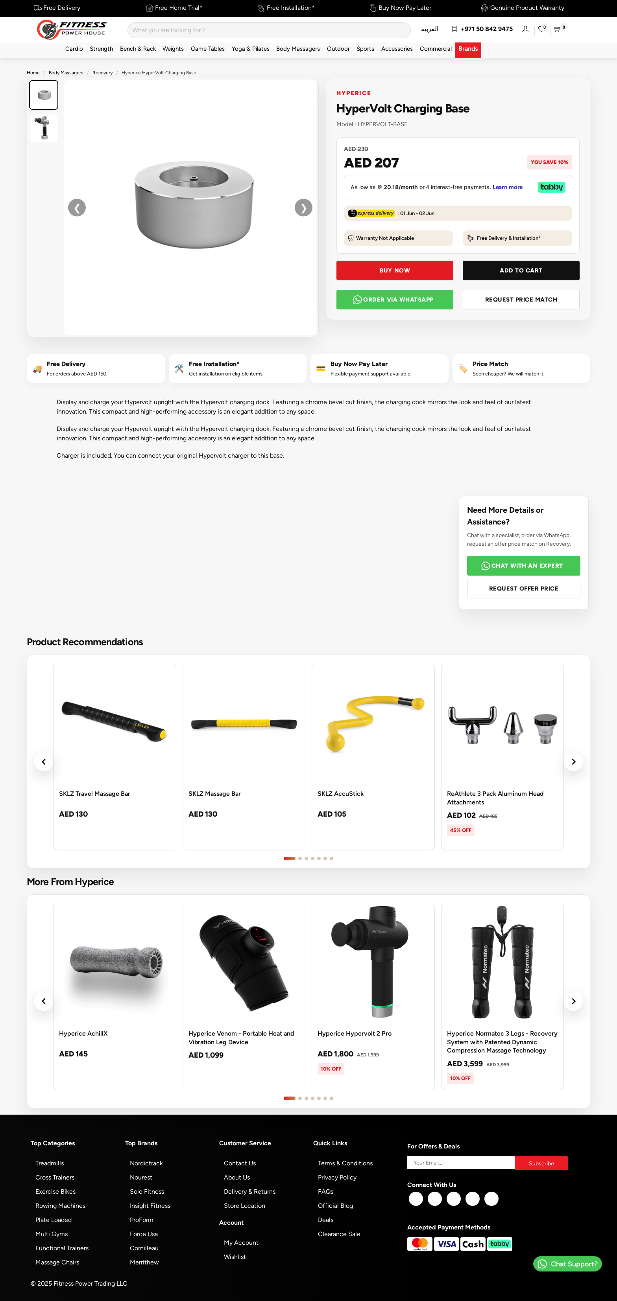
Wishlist (235, 1257)
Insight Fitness (150, 1205)
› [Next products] (573, 761)
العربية (429, 29)
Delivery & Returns (249, 1191)
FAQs (325, 1191)
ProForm (141, 1220)
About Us (237, 1177)
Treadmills (49, 1163)
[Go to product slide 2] (300, 858)
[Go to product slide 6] (325, 858)
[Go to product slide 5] (319, 858)
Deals (325, 1220)
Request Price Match (521, 299)
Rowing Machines (60, 1205)
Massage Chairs (57, 1262)
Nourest (141, 1177)
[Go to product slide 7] (331, 858)
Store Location (244, 1205)
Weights (173, 48)
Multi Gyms (51, 1234)
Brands (468, 48)
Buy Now (395, 270)
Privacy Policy (337, 1177)
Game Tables (208, 48)
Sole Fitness (147, 1191)
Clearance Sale (339, 1234)
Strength (101, 48)
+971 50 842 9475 (482, 29)
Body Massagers (298, 48)
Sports (365, 48)
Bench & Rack (138, 48)
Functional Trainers (62, 1248)
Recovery (102, 72)
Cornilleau (144, 1248)
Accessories (397, 48)
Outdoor (338, 48)
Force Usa (144, 1234)
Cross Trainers (54, 1177)
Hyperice (353, 92)
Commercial (436, 48)
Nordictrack (146, 1163)
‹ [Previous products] (43, 761)
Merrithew (144, 1262)
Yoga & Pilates (251, 48)
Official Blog (335, 1205)
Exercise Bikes (55, 1191)
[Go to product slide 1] (290, 858)
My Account (241, 1242)
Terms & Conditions (345, 1163)
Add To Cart (521, 270)
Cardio (74, 48)
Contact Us (240, 1163)
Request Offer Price (524, 588)
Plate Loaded (53, 1220)
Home (33, 72)
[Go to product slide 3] (306, 858)
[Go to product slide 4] (312, 858)
